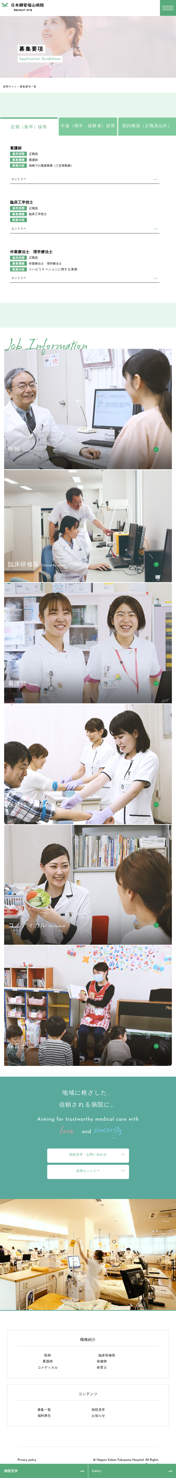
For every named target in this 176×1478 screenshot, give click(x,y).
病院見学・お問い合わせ (88, 1154)
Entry (96, 1471)
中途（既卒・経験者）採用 (88, 125)
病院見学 (11, 1471)
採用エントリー (88, 1171)
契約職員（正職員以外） (147, 125)
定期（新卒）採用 (29, 127)
